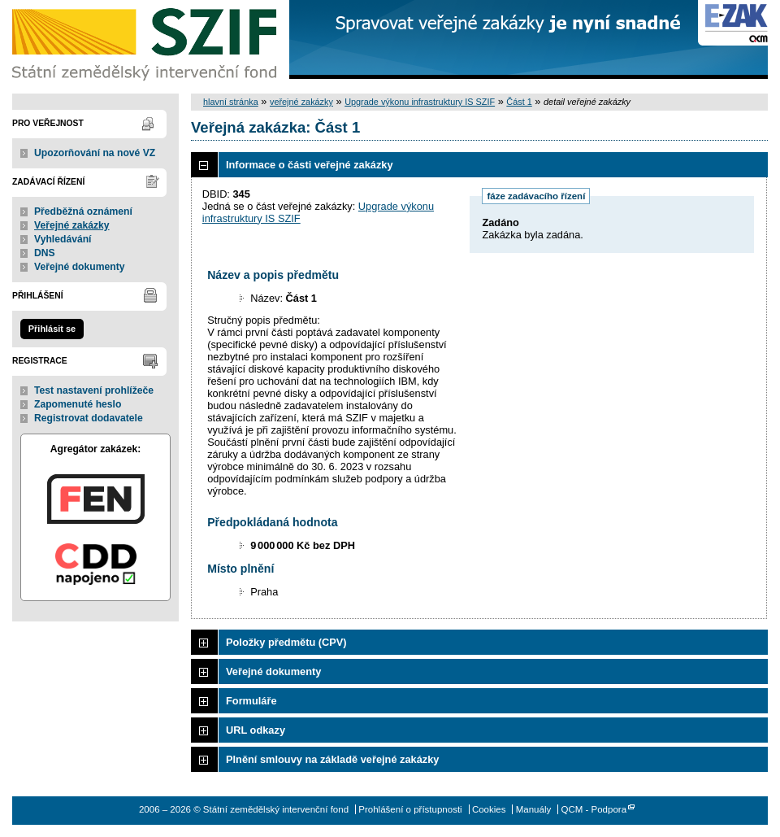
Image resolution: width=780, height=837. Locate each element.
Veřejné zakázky (72, 225)
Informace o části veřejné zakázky (309, 165)
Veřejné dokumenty (79, 266)
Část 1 (518, 102)
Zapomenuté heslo (77, 404)
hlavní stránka (230, 102)
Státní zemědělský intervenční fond (146, 40)
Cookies (489, 809)
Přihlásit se (52, 328)
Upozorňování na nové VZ (94, 153)
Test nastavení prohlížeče (94, 390)
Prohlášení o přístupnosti (410, 809)
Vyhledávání (63, 239)
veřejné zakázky (301, 102)
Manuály (534, 809)
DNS (44, 253)
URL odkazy (255, 730)
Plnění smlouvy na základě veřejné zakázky (332, 759)
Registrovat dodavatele (88, 418)
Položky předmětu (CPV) (286, 642)
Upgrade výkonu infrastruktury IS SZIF (419, 102)
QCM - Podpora (593, 809)
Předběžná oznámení (83, 211)
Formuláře (251, 701)
